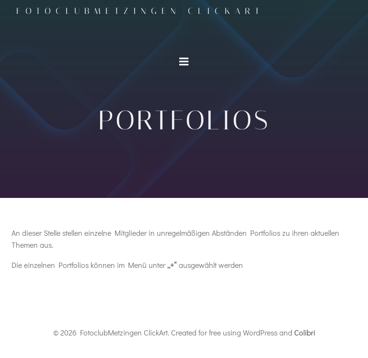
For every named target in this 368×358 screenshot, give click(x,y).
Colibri (304, 332)
